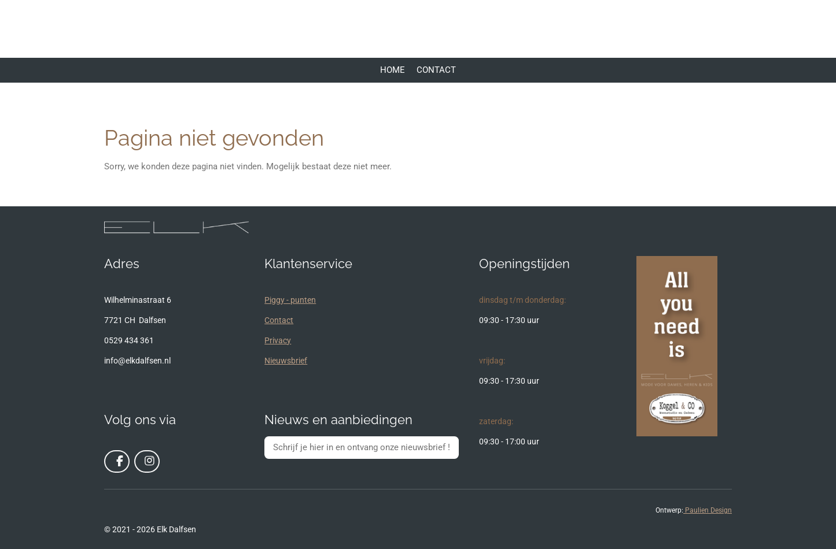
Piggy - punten (290, 300)
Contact (278, 320)
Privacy (277, 340)
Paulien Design (707, 510)
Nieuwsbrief (285, 360)
